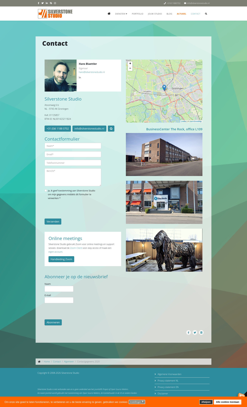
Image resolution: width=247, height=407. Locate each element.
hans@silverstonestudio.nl (92, 72)
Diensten (120, 13)
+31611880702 (173, 3)
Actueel (181, 13)
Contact (195, 13)
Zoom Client (76, 247)
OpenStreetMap (195, 121)
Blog (169, 13)
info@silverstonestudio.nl (198, 3)
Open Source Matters (119, 389)
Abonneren (53, 322)
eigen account (55, 251)
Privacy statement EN (167, 387)
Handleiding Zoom (61, 259)
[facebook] (38, 3)
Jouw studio (155, 13)
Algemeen (69, 361)
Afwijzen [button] (206, 402)
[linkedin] (47, 3)
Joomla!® (98, 389)
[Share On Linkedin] (201, 332)
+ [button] (130, 63)
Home (47, 361)
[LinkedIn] (80, 77)
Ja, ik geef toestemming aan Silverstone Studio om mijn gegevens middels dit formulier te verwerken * (71, 194)
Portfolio (137, 13)
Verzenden (53, 221)
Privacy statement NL (167, 380)
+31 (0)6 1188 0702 (58, 128)
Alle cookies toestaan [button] (227, 402)
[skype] (51, 3)
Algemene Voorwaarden (169, 374)
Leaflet (183, 121)
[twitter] (42, 3)
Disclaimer (162, 393)
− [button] (130, 68)
